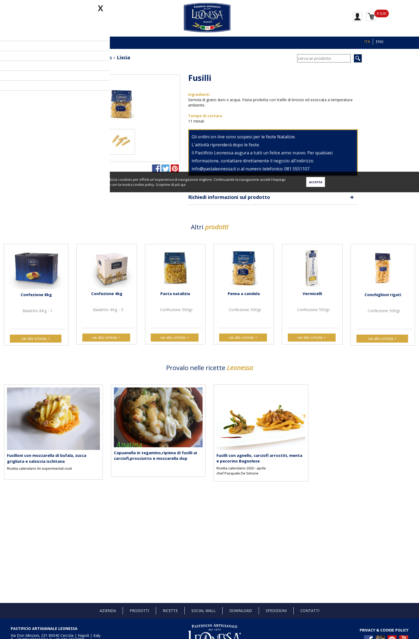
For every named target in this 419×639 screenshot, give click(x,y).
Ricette (170, 610)
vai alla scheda (33, 338)
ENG (379, 41)
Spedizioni (276, 610)
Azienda (108, 610)
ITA (367, 41)
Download (240, 610)
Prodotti (139, 610)
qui (183, 184)
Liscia (123, 57)
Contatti (309, 610)
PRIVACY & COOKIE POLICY (384, 630)
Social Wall (203, 610)
